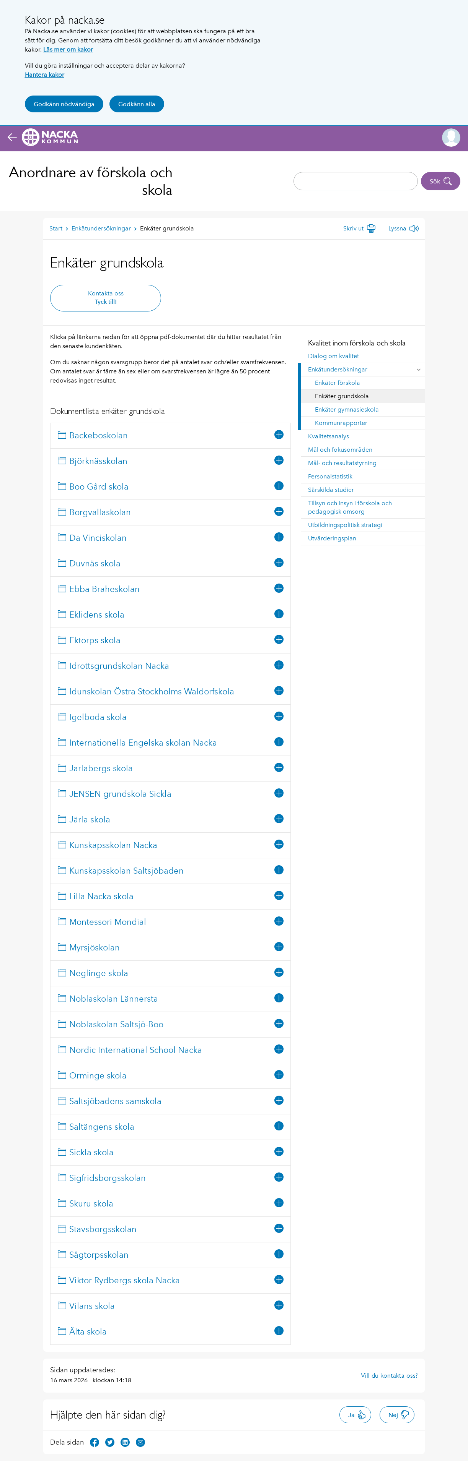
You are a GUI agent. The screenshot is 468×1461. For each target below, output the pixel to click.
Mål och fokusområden (340, 449)
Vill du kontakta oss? (389, 1375)
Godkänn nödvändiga (64, 104)
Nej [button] (398, 1414)
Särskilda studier (331, 489)
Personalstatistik (330, 476)
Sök (441, 181)
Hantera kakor (44, 74)
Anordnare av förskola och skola (91, 181)
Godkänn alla (136, 104)
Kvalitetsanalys (328, 436)
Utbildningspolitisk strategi (345, 525)
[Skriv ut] (359, 228)
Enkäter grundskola (342, 396)
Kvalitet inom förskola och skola (357, 343)
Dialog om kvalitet (333, 356)
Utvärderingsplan (332, 538)
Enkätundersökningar (337, 369)
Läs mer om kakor (68, 49)
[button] (451, 137)
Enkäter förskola (337, 382)
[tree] (170, 883)
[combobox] (356, 181)
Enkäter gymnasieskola (347, 409)
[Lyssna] (403, 228)
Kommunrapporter (341, 422)
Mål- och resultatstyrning (342, 463)
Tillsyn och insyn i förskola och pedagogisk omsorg (350, 507)
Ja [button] (357, 1414)
